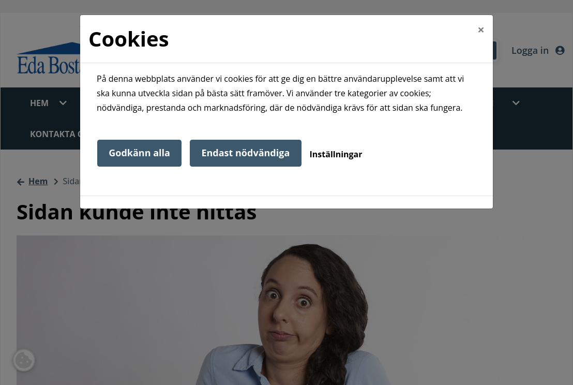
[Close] (481, 29)
